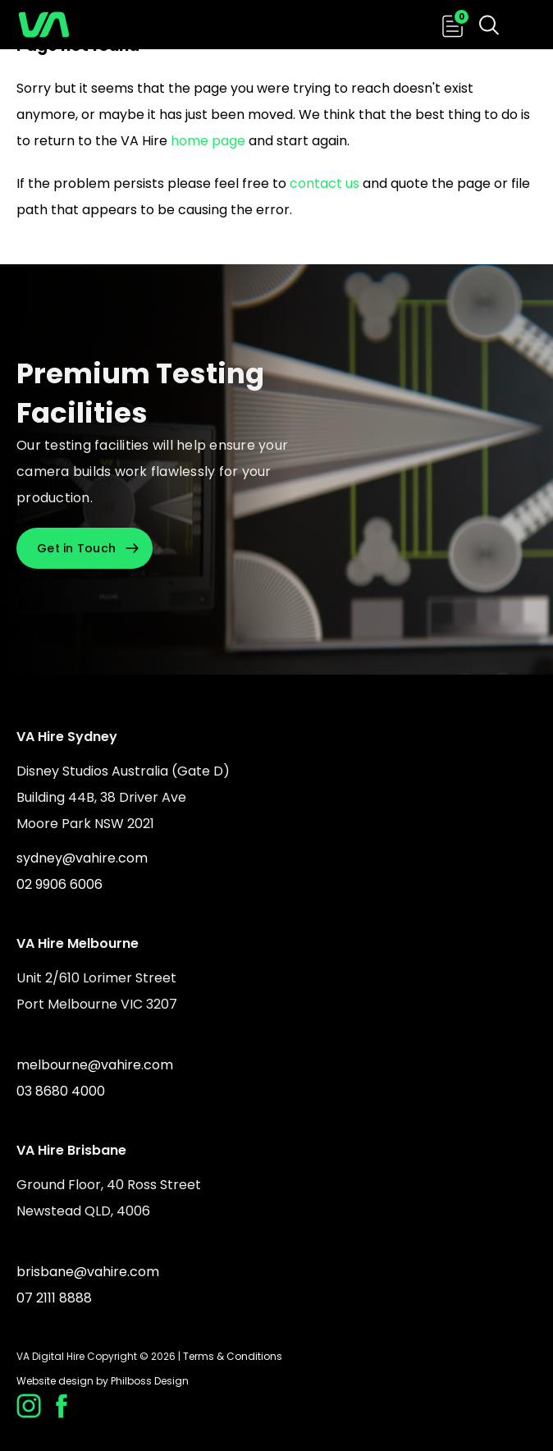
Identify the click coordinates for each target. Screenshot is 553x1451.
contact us (324, 183)
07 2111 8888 (54, 1298)
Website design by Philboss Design (102, 1381)
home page (208, 140)
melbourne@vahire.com (94, 1064)
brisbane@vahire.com (87, 1271)
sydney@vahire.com (82, 858)
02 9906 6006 (59, 884)
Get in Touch (76, 548)
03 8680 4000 (60, 1091)
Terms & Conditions (232, 1356)
